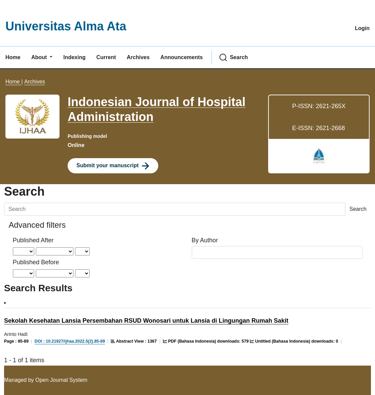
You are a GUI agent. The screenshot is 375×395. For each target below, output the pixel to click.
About (39, 57)
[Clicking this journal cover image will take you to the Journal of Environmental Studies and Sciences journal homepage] (32, 116)
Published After (33, 240)
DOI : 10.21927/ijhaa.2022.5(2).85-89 (69, 341)
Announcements (181, 57)
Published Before (36, 262)
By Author (205, 240)
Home (12, 57)
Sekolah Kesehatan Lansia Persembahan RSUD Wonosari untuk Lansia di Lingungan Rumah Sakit (146, 320)
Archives (138, 57)
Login (362, 28)
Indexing (74, 57)
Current (106, 57)
